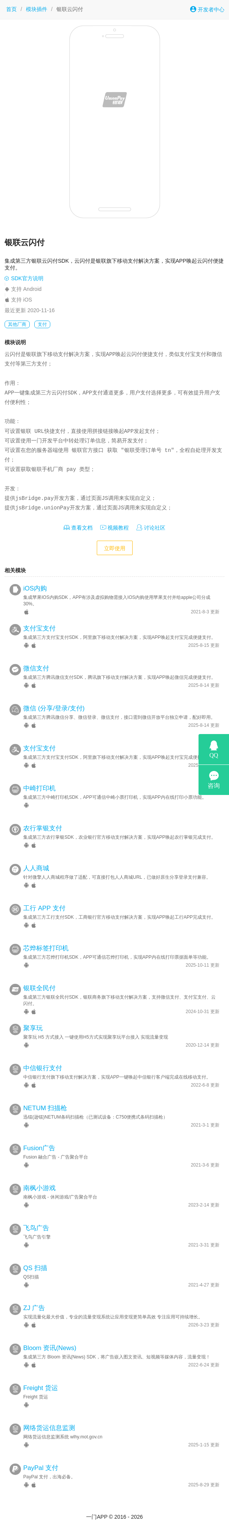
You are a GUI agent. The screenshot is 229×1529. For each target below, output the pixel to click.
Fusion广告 (39, 1148)
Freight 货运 (40, 1388)
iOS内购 (35, 588)
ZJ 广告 (34, 1308)
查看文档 (78, 527)
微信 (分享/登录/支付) (54, 708)
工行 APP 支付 (44, 908)
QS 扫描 (35, 1268)
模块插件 (36, 9)
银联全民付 (39, 988)
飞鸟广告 (36, 1228)
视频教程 (114, 527)
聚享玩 (33, 1028)
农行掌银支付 (42, 828)
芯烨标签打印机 (46, 948)
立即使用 (114, 548)
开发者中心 (207, 9)
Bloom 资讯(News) (49, 1348)
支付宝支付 (39, 628)
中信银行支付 (42, 1068)
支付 (42, 324)
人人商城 (36, 868)
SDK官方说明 (24, 278)
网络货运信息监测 (49, 1428)
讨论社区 (150, 527)
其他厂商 (17, 324)
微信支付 (36, 668)
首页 (11, 9)
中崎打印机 (39, 788)
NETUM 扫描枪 (45, 1108)
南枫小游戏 (39, 1188)
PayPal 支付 (40, 1468)
